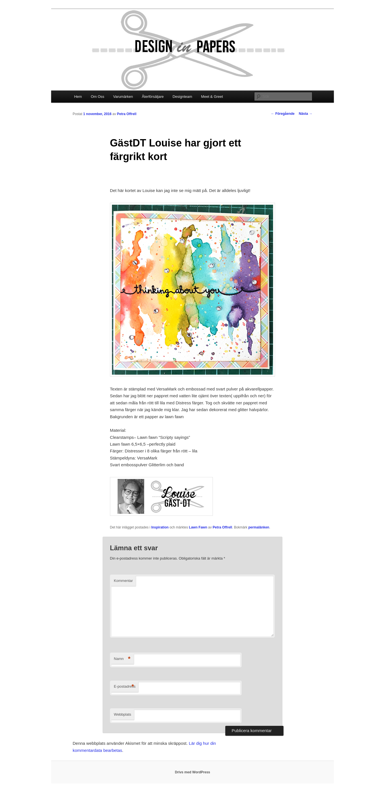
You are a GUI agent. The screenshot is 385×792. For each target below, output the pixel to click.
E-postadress (125, 687)
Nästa (305, 114)
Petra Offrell (127, 114)
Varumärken (123, 96)
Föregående (283, 114)
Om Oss (97, 96)
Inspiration (159, 527)
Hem (78, 96)
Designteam (182, 96)
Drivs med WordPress (192, 772)
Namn (122, 659)
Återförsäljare (153, 96)
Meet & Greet (212, 96)
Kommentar (123, 581)
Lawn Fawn (198, 527)
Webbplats (122, 714)
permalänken (258, 527)
